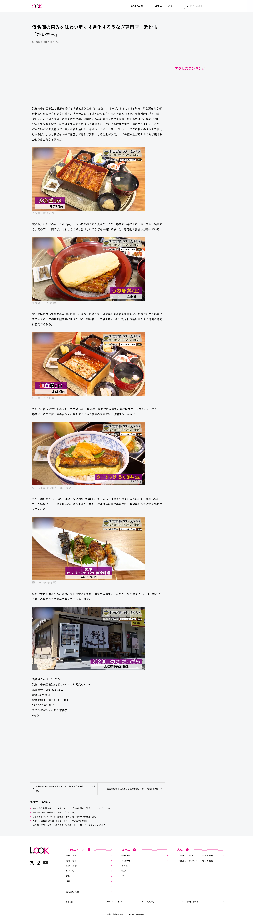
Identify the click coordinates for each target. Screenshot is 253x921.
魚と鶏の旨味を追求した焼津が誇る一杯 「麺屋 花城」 (133, 788)
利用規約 (150, 901)
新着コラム (127, 855)
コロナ (69, 886)
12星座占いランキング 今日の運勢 (195, 855)
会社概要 (69, 901)
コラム (158, 6)
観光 (123, 870)
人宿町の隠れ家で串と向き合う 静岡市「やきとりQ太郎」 (60, 820)
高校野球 (125, 860)
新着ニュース (72, 855)
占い (171, 6)
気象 (68, 876)
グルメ (124, 865)
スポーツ (70, 870)
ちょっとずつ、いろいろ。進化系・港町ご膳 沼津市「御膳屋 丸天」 (65, 816)
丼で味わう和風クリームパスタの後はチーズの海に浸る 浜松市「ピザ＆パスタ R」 (72, 808)
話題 (68, 881)
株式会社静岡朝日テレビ (118, 914)
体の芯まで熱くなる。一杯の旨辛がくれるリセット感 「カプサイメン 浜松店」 (70, 825)
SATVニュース (140, 6)
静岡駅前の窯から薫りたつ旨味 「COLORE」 (54, 812)
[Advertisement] (97, 78)
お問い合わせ (192, 901)
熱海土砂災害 (72, 891)
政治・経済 (71, 860)
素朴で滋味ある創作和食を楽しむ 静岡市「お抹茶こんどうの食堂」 (66, 788)
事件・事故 (71, 865)
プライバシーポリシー (115, 901)
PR (122, 876)
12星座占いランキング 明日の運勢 (195, 860)
